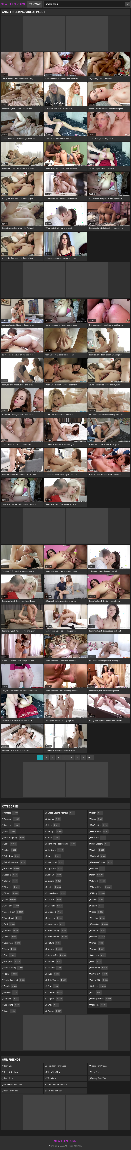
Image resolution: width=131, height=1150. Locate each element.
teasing (98, 918)
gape (10, 1011)
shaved (98, 881)
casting (11, 875)
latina (54, 887)
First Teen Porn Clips (56, 1066)
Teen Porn (8, 1078)
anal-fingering (14, 838)
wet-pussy (99, 968)
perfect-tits (100, 831)
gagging (11, 999)
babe (10, 844)
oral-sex (55, 992)
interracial (55, 862)
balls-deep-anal (15, 862)
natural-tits (56, 955)
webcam (98, 955)
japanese (55, 868)
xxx (96, 992)
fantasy (11, 992)
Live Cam (37, 4)
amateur (12, 819)
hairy (53, 825)
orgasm (55, 999)
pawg (97, 819)
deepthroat (13, 918)
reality (98, 850)
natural (55, 949)
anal (10, 831)
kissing (54, 881)
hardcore (55, 850)
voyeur (98, 949)
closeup (11, 893)
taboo (97, 899)
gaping (54, 819)
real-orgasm (100, 844)
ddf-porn (11, 906)
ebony (10, 937)
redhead (98, 856)
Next (90, 757)
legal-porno (56, 893)
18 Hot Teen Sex (54, 1090)
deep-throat (14, 912)
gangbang (12, 1005)
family (10, 986)
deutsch (11, 930)
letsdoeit (55, 912)
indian (54, 856)
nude (53, 974)
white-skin (99, 980)
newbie (54, 961)
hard (53, 838)
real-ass (98, 838)
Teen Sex (8, 1066)
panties (54, 1011)
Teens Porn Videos (99, 1066)
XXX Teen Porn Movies (57, 1084)
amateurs (12, 825)
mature (54, 943)
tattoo (97, 906)
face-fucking (13, 968)
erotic (10, 949)
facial (11, 974)
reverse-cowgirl (102, 862)
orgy (53, 1005)
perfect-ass (99, 825)
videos (98, 937)
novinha (54, 968)
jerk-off (54, 875)
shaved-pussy (101, 887)
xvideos (98, 986)
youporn (99, 1005)
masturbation (57, 937)
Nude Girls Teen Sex (13, 1084)
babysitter (12, 856)
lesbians (55, 906)
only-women (57, 980)
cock (10, 899)
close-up (12, 887)
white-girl (99, 974)
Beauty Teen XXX (98, 1078)
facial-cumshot (14, 980)
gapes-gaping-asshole (61, 813)
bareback (12, 868)
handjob (55, 831)
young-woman (101, 999)
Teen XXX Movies (11, 1072)
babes (10, 850)
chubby (11, 881)
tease (97, 912)
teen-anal (99, 924)
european (12, 961)
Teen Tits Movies (54, 1072)
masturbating (57, 930)
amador (11, 813)
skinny (98, 893)
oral (53, 986)
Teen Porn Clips (11, 1090)
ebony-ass (12, 943)
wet (96, 961)
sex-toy (98, 868)
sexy (97, 875)
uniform (98, 930)
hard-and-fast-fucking (61, 844)
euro (10, 955)
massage (55, 918)
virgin (97, 943)
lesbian (54, 899)
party (97, 813)
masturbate (56, 924)
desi (9, 924)
